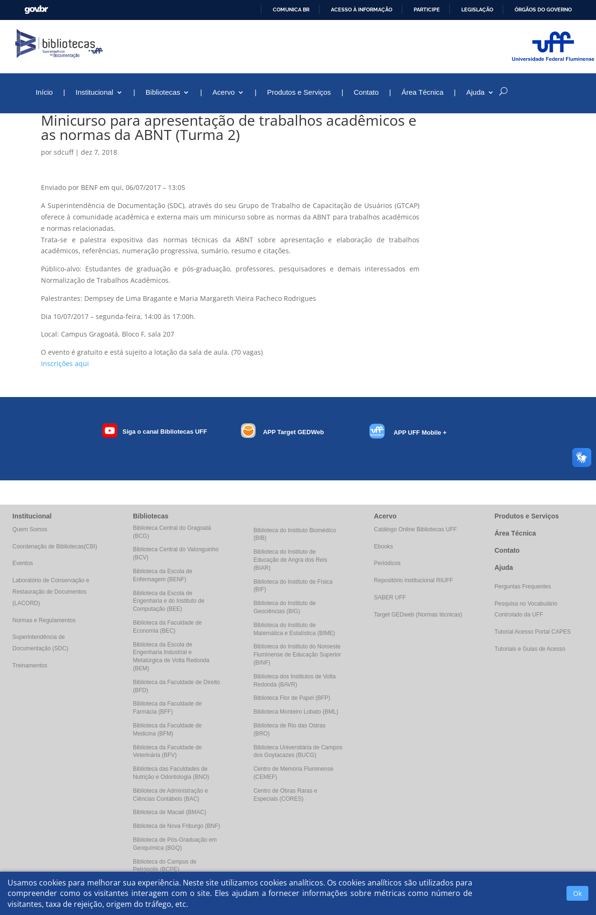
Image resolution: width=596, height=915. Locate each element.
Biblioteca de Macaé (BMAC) (169, 812)
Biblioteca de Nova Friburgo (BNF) (176, 826)
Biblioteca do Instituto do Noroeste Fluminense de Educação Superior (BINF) (297, 654)
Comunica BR (291, 9)
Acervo (223, 92)
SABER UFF (390, 597)
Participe (427, 9)
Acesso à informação (361, 9)
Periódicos (387, 563)
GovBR (36, 9)
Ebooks (383, 546)
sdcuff (63, 152)
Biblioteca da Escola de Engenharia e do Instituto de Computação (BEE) (168, 601)
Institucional (94, 92)
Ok (577, 893)
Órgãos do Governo (543, 9)
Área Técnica (422, 92)
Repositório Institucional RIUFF (413, 580)
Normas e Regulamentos (44, 620)
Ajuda (476, 92)
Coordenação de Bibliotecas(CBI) (54, 546)
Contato (366, 92)
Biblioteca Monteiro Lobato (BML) (295, 711)
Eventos (22, 563)
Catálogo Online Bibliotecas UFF (415, 529)
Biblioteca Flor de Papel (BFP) (291, 698)
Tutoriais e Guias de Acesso (530, 649)
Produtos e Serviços (299, 92)
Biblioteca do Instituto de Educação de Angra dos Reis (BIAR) (290, 559)
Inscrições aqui (65, 363)
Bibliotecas (163, 92)
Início (44, 92)
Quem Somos (29, 529)
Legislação (477, 9)
